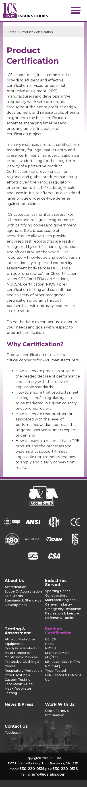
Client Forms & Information (57, 713)
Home (12, 32)
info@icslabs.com (49, 774)
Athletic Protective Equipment (20, 641)
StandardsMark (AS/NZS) (57, 655)
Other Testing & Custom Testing (18, 677)
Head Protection (18, 653)
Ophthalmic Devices (21, 657)
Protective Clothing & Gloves (22, 664)
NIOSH (50, 648)
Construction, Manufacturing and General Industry (60, 599)
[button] (76, 10)
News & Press (19, 704)
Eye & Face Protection (23, 648)
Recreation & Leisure (62, 613)
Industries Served (55, 582)
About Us (14, 580)
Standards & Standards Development (23, 602)
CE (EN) (51, 639)
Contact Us (16, 726)
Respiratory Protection (23, 671)
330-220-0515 (31, 769)
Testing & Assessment (18, 631)
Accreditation (15, 587)
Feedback (13, 733)
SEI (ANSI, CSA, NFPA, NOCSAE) (62, 664)
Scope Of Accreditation (23, 591)
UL (47, 680)
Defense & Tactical (60, 618)
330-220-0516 (65, 769)
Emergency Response (63, 609)
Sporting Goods (57, 591)
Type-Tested (55, 671)
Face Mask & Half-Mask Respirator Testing (19, 688)
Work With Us (60, 704)
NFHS (49, 644)
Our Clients (14, 596)
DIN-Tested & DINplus (63, 675)
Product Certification (58, 631)
